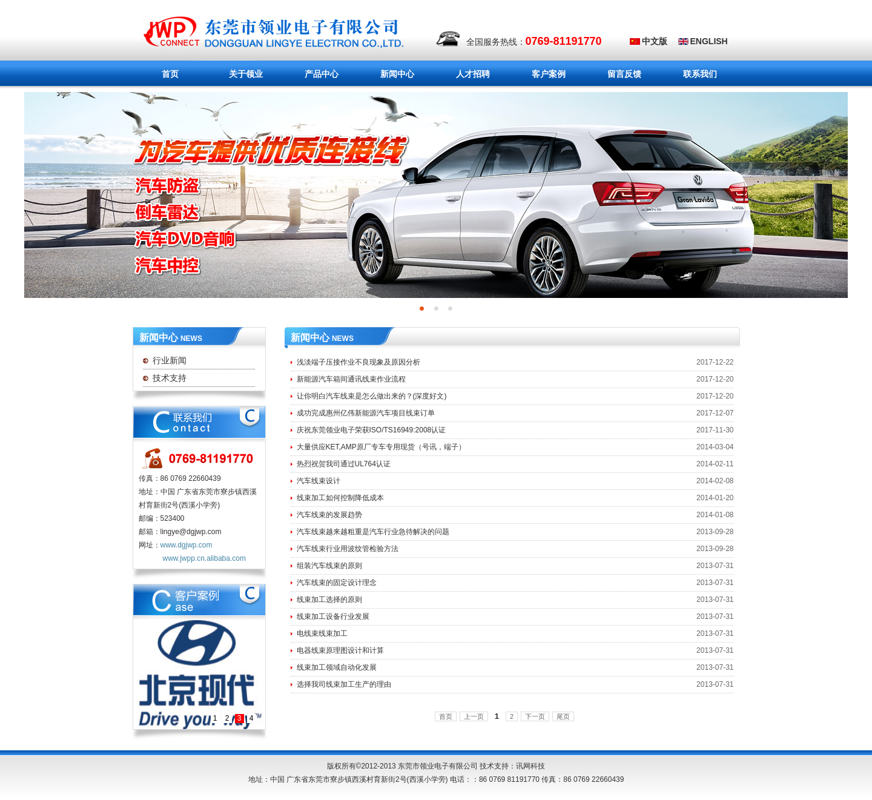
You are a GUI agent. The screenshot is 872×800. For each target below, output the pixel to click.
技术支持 (170, 378)
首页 (170, 74)
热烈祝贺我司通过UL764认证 (344, 464)
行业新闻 (170, 360)
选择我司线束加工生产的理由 (344, 684)
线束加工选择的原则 (329, 599)
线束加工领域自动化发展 (337, 667)
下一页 (535, 716)
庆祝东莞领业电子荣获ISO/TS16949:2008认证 (371, 430)
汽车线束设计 (318, 481)
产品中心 (318, 74)
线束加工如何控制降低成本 (340, 498)
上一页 (474, 716)
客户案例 (549, 74)
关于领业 (235, 74)
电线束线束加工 (322, 633)
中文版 (654, 41)
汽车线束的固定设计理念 (337, 582)
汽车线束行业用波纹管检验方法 (347, 548)
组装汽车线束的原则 (329, 565)
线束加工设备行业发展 (333, 616)
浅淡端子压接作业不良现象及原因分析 (358, 362)
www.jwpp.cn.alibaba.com (204, 558)
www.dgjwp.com (186, 545)
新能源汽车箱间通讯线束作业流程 (351, 379)
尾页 (563, 716)
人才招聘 (473, 74)
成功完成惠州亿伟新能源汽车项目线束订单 (366, 413)
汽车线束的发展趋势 (329, 515)
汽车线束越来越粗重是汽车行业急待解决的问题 (373, 531)
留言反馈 (624, 74)
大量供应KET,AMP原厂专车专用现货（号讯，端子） (381, 447)
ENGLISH (709, 41)
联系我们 (700, 74)
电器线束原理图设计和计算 (340, 650)
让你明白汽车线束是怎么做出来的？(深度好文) (372, 396)
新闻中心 (387, 74)
